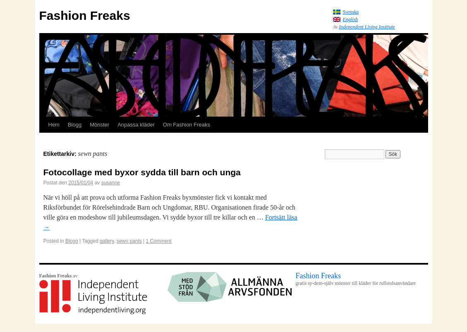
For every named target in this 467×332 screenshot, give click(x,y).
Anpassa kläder (136, 125)
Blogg (74, 125)
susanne (110, 183)
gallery (107, 241)
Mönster (99, 125)
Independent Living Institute (367, 27)
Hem (54, 125)
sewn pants (129, 241)
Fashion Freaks (84, 15)
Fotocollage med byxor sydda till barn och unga (142, 172)
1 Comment (159, 241)
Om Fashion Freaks (186, 125)
